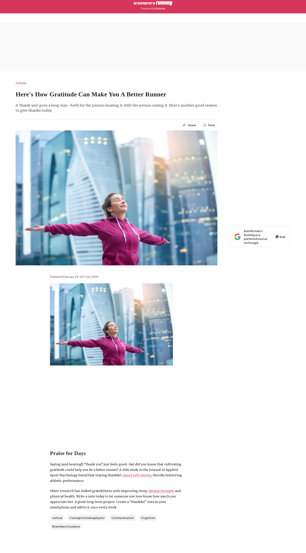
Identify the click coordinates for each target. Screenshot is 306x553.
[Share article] (189, 125)
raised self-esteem (136, 475)
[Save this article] (209, 125)
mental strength (161, 491)
